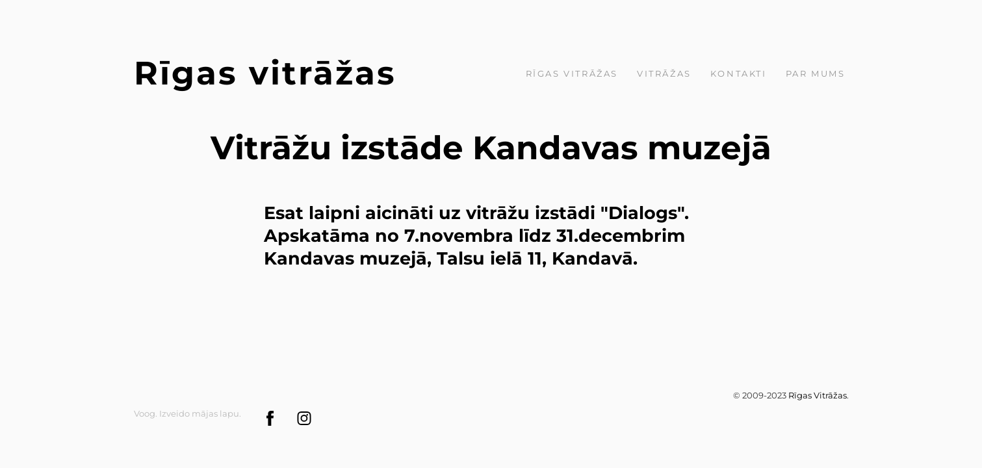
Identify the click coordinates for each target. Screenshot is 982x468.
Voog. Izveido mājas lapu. (187, 413)
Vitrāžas (664, 73)
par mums (816, 73)
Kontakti (738, 73)
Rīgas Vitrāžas (572, 73)
